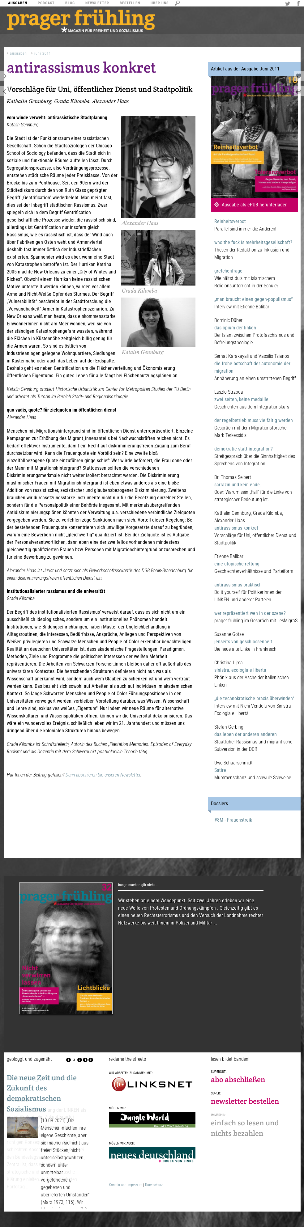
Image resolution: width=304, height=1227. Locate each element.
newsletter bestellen (245, 1101)
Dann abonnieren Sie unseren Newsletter (103, 775)
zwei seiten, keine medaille (241, 399)
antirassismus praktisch (238, 585)
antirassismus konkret (236, 528)
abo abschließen (238, 1079)
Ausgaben (18, 53)
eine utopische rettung (236, 564)
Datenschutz (154, 1185)
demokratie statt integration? (243, 449)
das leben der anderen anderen (245, 734)
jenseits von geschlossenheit (243, 642)
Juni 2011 (42, 53)
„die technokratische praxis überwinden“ (254, 698)
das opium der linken (235, 328)
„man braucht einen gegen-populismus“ (253, 299)
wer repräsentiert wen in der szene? (250, 613)
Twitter (288, 4)
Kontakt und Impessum (125, 1185)
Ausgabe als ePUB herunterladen (255, 205)
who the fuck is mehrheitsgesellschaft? (253, 242)
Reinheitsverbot (230, 221)
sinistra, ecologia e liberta (240, 670)
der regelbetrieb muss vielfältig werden (253, 420)
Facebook (299, 4)
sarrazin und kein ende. (237, 485)
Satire (220, 770)
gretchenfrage (228, 271)
